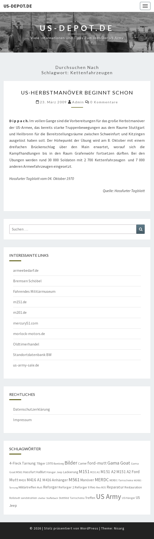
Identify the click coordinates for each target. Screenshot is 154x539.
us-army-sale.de (26, 365)
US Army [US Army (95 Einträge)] (108, 496)
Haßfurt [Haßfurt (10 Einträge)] (41, 472)
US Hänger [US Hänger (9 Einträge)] (128, 498)
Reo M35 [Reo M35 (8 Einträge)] (101, 487)
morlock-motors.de (29, 333)
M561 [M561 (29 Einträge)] (74, 479)
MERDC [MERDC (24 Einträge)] (102, 479)
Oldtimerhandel (26, 344)
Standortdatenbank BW (32, 354)
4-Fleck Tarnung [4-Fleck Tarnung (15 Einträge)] (22, 463)
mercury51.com (25, 323)
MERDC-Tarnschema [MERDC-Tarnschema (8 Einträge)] (121, 480)
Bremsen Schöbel (27, 280)
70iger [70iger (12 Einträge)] (40, 463)
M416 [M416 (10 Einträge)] (22, 480)
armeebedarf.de (26, 270)
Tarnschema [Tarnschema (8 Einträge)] (77, 498)
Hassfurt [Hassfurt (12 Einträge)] (29, 472)
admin (78, 102)
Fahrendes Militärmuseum (34, 291)
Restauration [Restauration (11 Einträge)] (133, 487)
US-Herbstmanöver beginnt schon (77, 92)
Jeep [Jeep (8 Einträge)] (59, 472)
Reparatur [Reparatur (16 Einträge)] (115, 487)
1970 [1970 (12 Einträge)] (49, 463)
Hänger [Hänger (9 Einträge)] (51, 472)
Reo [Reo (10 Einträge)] (92, 487)
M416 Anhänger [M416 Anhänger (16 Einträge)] (55, 479)
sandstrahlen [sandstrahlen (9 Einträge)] (29, 498)
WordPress (89, 528)
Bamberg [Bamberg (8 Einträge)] (59, 463)
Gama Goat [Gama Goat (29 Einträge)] (118, 463)
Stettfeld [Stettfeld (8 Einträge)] (64, 498)
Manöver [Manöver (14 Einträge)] (87, 480)
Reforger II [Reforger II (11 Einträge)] (82, 487)
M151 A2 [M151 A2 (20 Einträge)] (108, 471)
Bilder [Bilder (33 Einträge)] (71, 463)
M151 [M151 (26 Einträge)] (84, 471)
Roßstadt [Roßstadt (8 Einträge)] (14, 498)
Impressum (22, 419)
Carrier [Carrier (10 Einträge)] (82, 463)
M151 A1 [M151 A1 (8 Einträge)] (95, 472)
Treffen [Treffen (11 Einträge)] (90, 498)
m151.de (20, 301)
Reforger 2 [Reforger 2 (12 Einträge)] (66, 487)
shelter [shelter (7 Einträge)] (41, 498)
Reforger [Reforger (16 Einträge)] (50, 487)
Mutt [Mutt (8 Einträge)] (39, 487)
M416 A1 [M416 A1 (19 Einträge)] (34, 479)
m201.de (20, 312)
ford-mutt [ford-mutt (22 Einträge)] (97, 463)
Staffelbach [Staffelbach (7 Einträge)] (52, 498)
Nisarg (119, 528)
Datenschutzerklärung (31, 409)
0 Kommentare (104, 102)
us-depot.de (18, 6)
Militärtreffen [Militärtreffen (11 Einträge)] (27, 487)
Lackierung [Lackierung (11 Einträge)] (70, 472)
